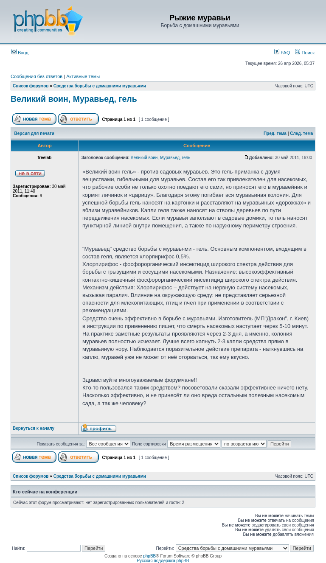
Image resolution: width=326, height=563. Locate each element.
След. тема (301, 133)
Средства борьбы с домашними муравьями (99, 86)
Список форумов (31, 86)
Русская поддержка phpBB (163, 560)
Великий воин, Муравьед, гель (74, 99)
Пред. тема (275, 133)
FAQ (282, 52)
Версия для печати (34, 133)
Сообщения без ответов (36, 76)
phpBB (149, 556)
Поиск (305, 52)
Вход (19, 52)
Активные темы (83, 76)
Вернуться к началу (33, 428)
